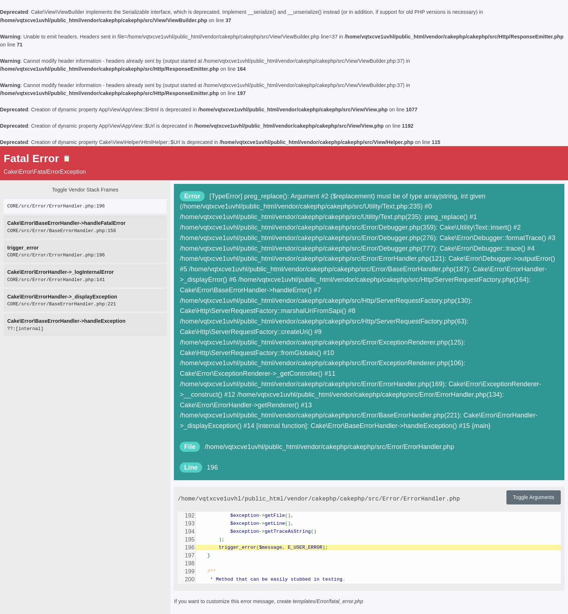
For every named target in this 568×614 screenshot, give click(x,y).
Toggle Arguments (533, 497)
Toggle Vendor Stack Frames (85, 190)
